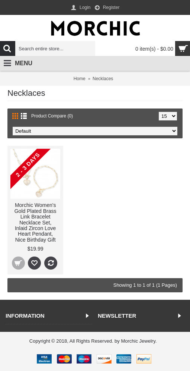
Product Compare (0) (52, 116)
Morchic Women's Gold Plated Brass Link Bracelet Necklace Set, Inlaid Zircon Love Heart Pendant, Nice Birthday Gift (36, 222)
